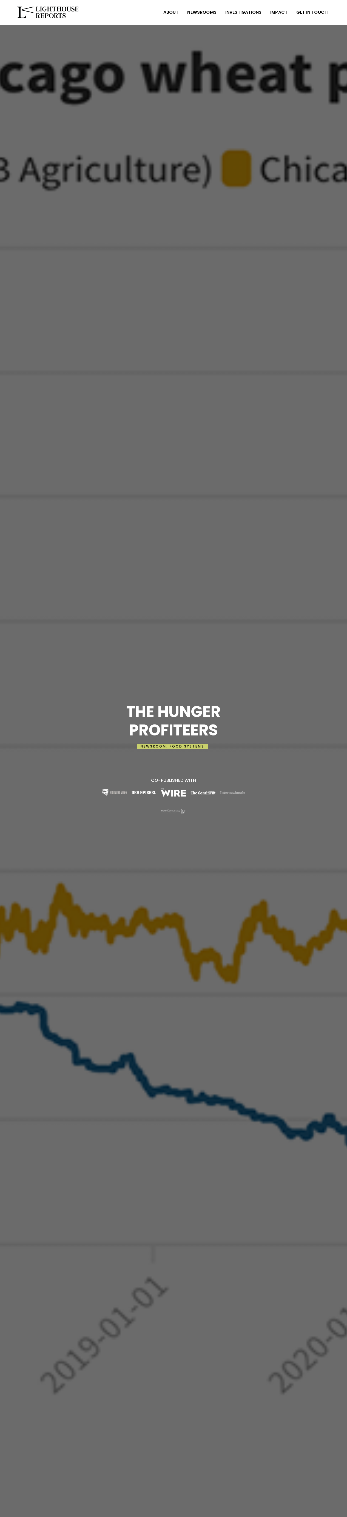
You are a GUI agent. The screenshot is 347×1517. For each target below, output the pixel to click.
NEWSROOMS (201, 12)
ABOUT (171, 12)
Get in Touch (312, 12)
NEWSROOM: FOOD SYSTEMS (172, 746)
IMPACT (279, 12)
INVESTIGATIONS (243, 12)
